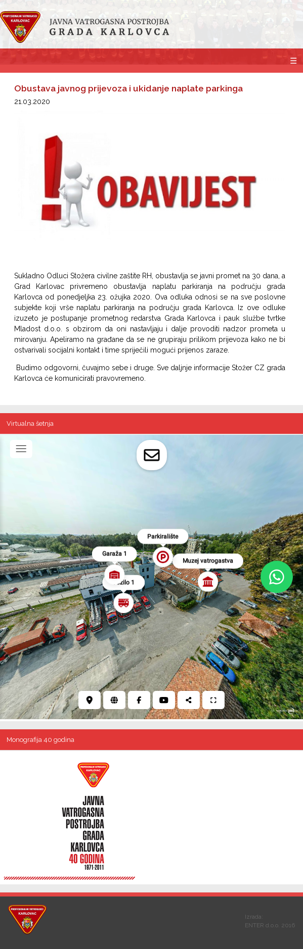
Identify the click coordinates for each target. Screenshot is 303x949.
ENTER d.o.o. (262, 925)
